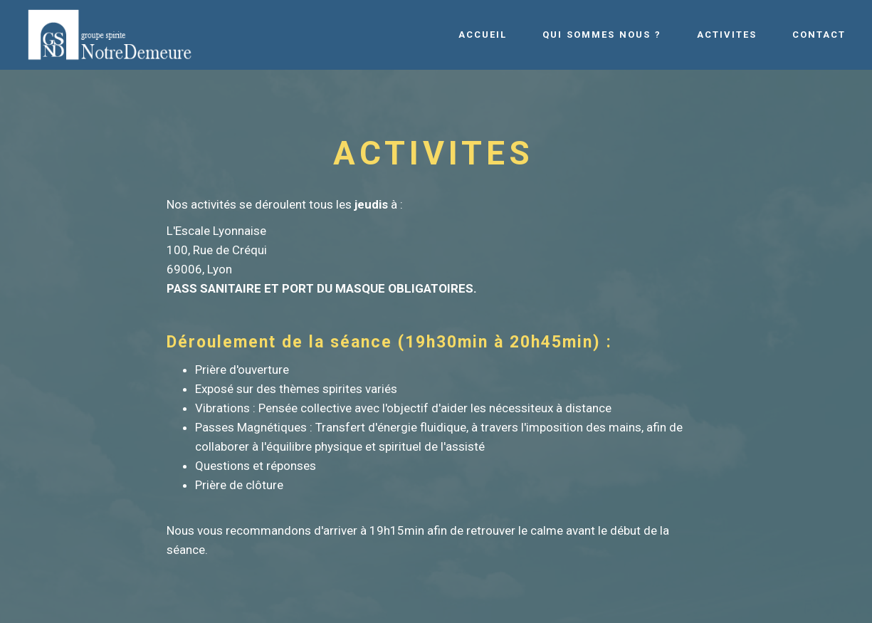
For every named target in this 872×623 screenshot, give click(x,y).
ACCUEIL (482, 34)
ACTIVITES (727, 34)
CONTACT (819, 34)
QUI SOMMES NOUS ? (601, 34)
